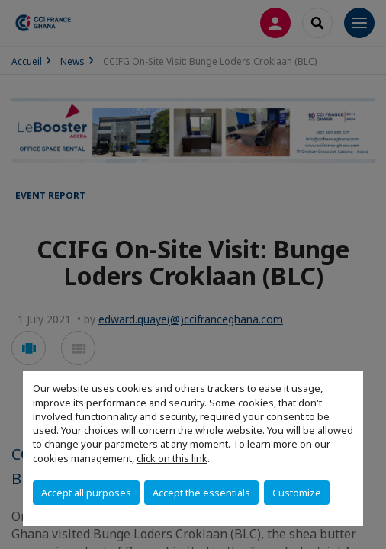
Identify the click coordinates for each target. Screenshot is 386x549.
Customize (296, 492)
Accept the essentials (201, 492)
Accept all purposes (86, 492)
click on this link (172, 458)
